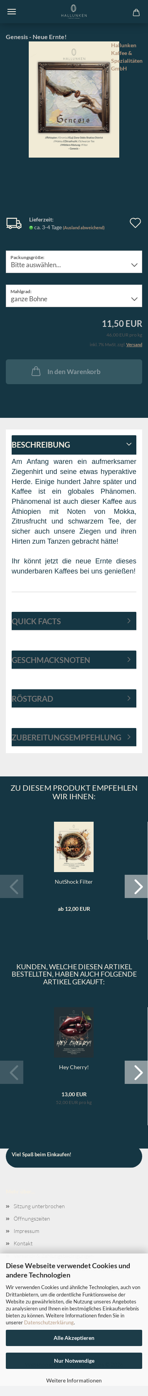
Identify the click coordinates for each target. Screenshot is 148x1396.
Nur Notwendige (74, 1360)
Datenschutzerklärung (49, 1322)
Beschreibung (41, 444)
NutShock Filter (74, 881)
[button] (136, 886)
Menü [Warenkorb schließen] (11, 11)
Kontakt (23, 1243)
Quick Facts (36, 621)
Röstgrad (32, 698)
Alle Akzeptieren (74, 1337)
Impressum (26, 1231)
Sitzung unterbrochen (39, 1206)
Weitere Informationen (74, 1380)
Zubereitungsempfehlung (66, 737)
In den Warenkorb (65, 371)
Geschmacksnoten (51, 660)
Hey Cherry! (74, 1067)
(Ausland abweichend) (83, 227)
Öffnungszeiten (32, 1218)
